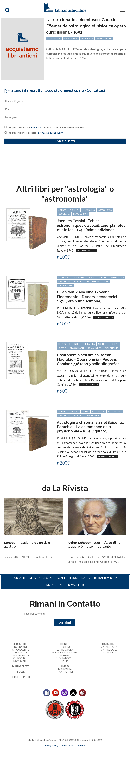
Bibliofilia (65, 669)
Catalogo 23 (109, 649)
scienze (62, 210)
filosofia (63, 277)
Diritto (65, 646)
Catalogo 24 (109, 646)
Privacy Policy (51, 745)
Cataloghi (109, 644)
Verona (103, 277)
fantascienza (65, 285)
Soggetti (65, 644)
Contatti (19, 577)
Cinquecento (21, 649)
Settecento (21, 655)
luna (105, 281)
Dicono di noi (55, 584)
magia (92, 277)
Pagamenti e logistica (70, 577)
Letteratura (65, 649)
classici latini (77, 348)
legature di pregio (68, 344)
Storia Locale (65, 658)
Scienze (65, 655)
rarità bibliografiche (69, 281)
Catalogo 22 (109, 652)
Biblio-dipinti (21, 677)
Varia (65, 660)
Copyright (81, 745)
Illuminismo (88, 210)
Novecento (20, 660)
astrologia (98, 411)
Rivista (65, 666)
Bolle (21, 671)
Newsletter (76, 584)
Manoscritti (20, 666)
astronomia (105, 210)
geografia (64, 214)
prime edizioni (80, 214)
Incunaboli (20, 646)
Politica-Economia (65, 652)
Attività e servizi (40, 577)
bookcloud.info (71, 751)
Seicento (21, 652)
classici (62, 348)
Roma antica (94, 348)
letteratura (78, 277)
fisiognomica (92, 415)
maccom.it (55, 751)
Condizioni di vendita (103, 577)
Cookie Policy (67, 745)
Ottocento (21, 658)
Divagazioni (65, 672)
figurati (74, 210)
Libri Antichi (21, 644)
